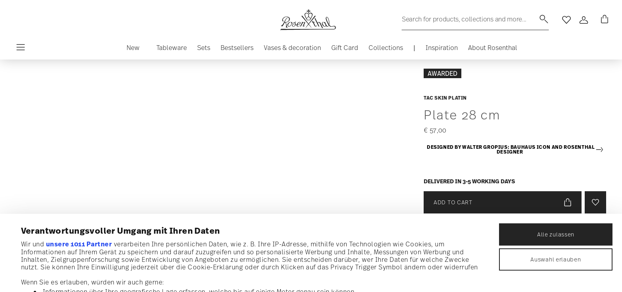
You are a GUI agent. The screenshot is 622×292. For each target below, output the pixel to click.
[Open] (584, 20)
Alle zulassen (555, 169)
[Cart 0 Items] (602, 20)
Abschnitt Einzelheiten (405, 243)
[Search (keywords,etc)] (475, 19)
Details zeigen (353, 275)
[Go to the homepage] (308, 20)
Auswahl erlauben (555, 194)
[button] (168, 50)
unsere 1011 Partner (79, 179)
